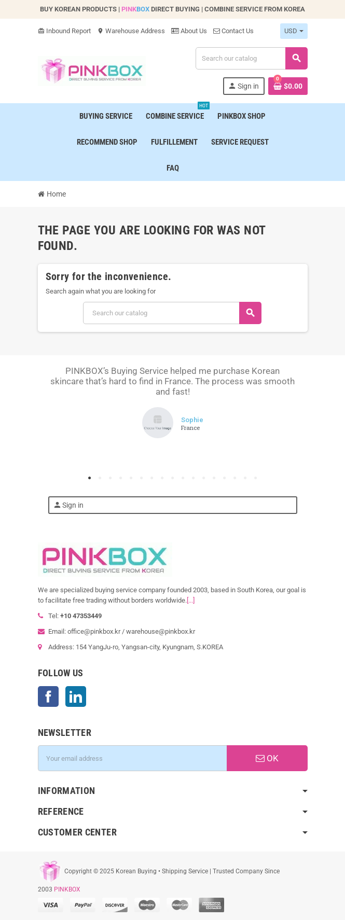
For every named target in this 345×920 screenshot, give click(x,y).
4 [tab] (121, 478)
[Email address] (132, 758)
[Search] (251, 58)
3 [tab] (110, 478)
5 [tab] (131, 478)
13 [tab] (214, 478)
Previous (64, 400)
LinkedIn (75, 696)
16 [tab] (245, 478)
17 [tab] (256, 478)
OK (267, 758)
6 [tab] (141, 478)
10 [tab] (183, 478)
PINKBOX (67, 889)
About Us (189, 31)
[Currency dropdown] (294, 31)
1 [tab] (90, 478)
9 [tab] (173, 478)
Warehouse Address (131, 31)
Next (282, 400)
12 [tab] (204, 478)
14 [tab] (224, 478)
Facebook (48, 696)
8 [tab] (162, 478)
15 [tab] (235, 478)
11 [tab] (193, 478)
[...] (191, 600)
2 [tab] (100, 478)
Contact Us (233, 31)
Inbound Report (64, 31)
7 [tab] (152, 478)
